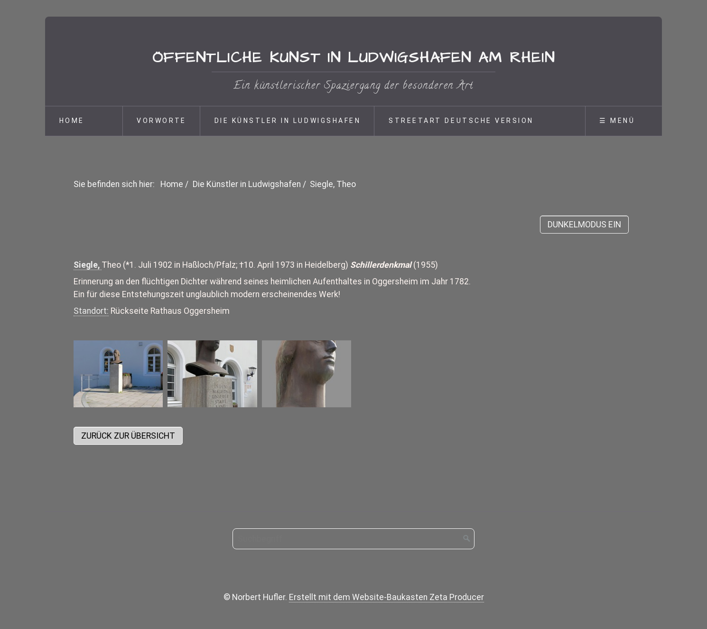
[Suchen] (466, 538)
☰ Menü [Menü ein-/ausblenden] (617, 120)
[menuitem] (83, 121)
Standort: (91, 311)
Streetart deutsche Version (461, 120)
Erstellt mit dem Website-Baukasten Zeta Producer (386, 597)
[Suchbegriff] (353, 538)
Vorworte (161, 120)
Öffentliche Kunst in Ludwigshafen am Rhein (353, 57)
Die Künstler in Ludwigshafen (287, 120)
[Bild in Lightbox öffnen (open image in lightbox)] (118, 373)
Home (71, 120)
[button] (128, 436)
